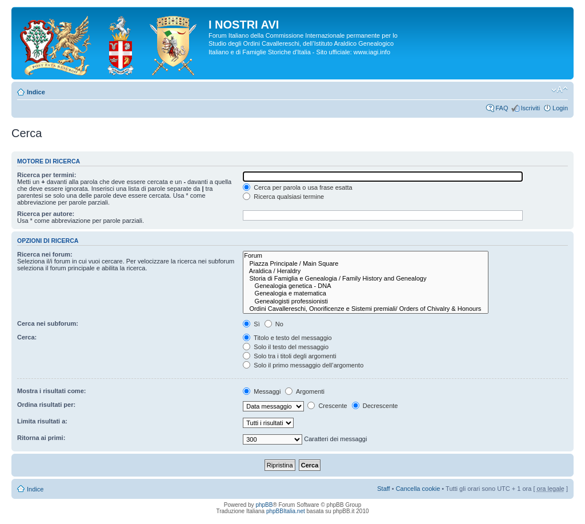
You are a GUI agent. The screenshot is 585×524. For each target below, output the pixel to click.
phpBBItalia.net (285, 511)
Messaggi (262, 391)
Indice (36, 92)
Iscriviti (530, 108)
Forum (365, 255)
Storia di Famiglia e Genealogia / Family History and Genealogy (365, 278)
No (274, 324)
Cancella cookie (418, 488)
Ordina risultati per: (46, 404)
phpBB (264, 505)
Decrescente (375, 405)
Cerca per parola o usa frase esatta (297, 187)
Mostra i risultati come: (51, 390)
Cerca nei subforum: (47, 323)
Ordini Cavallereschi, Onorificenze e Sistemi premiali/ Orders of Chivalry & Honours (365, 309)
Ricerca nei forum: (45, 254)
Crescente (327, 405)
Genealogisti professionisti (365, 301)
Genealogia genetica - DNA (365, 286)
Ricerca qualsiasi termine (283, 196)
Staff (383, 488)
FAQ (501, 108)
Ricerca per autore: (45, 213)
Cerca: (27, 337)
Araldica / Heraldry (365, 271)
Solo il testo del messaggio (285, 346)
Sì (251, 324)
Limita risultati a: (42, 421)
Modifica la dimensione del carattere (559, 90)
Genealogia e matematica (365, 293)
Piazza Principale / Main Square (365, 263)
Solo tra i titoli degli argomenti (289, 356)
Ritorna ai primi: (41, 437)
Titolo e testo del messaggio (287, 337)
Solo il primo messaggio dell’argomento (303, 365)
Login (560, 108)
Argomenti (304, 391)
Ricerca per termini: (46, 174)
